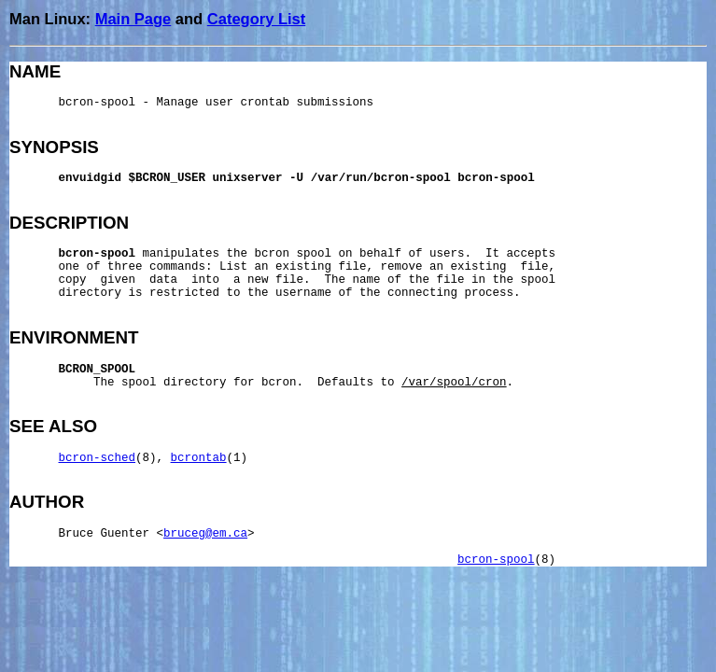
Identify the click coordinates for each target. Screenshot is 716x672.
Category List (256, 18)
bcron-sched (97, 458)
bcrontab (199, 458)
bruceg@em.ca (205, 533)
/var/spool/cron (454, 382)
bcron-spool (496, 560)
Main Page (133, 18)
